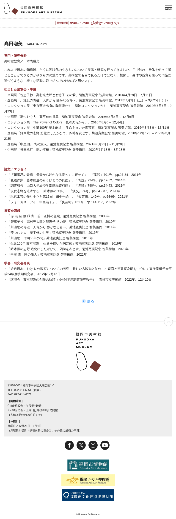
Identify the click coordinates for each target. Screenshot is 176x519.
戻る (90, 301)
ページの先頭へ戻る (168, 321)
